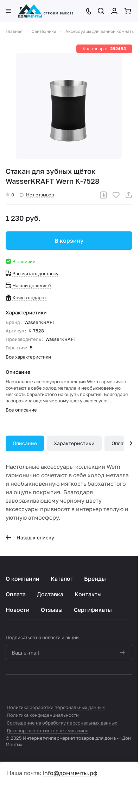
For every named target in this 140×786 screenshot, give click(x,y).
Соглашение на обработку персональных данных (62, 723)
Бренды (95, 578)
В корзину (69, 240)
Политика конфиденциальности (43, 715)
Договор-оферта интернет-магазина (47, 730)
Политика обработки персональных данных (56, 707)
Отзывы (52, 609)
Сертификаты (93, 609)
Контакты (88, 594)
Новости (18, 609)
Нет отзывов (37, 194)
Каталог (62, 578)
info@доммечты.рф (70, 772)
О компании (22, 578)
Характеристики (74, 443)
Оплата (120, 443)
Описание (25, 443)
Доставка (50, 594)
